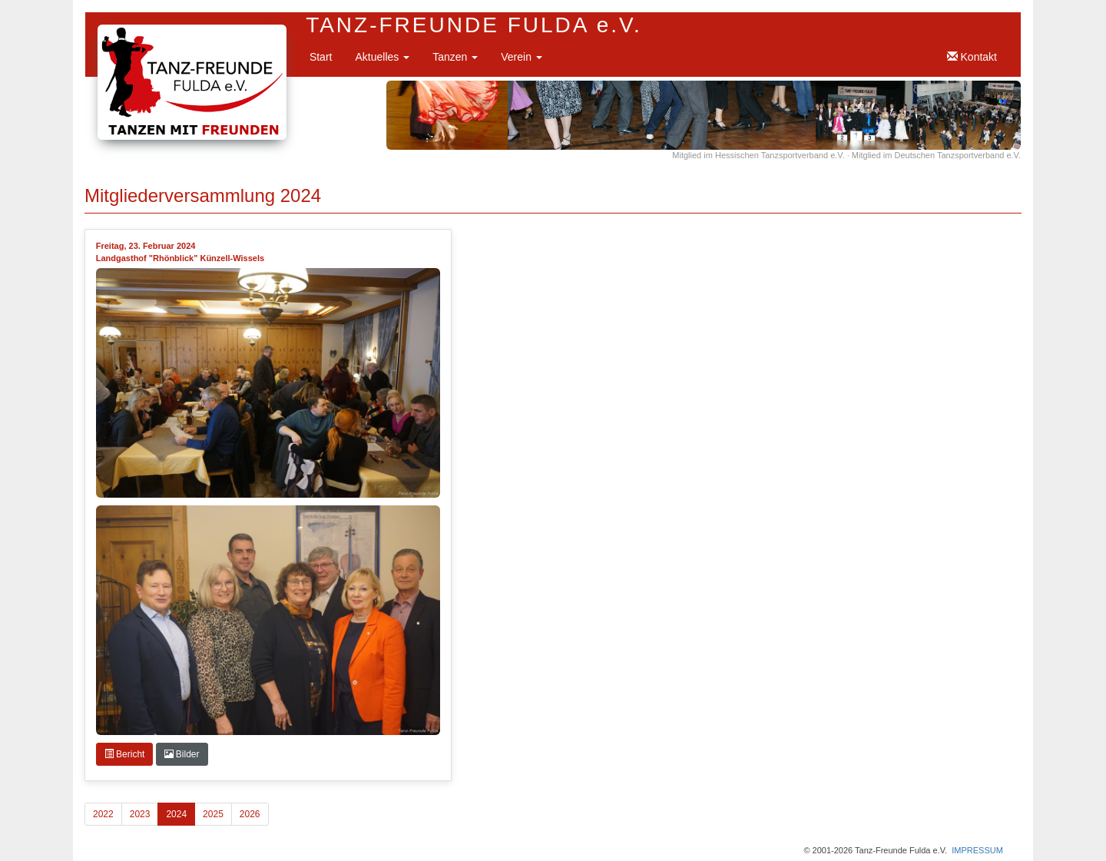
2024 (176, 814)
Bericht (124, 754)
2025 (213, 814)
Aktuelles (382, 57)
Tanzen (455, 57)
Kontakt (972, 57)
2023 (140, 814)
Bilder (182, 754)
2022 (103, 814)
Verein (521, 57)
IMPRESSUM (977, 850)
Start (321, 57)
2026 (250, 814)
